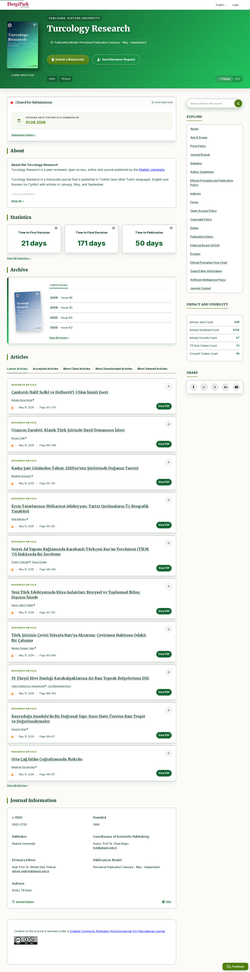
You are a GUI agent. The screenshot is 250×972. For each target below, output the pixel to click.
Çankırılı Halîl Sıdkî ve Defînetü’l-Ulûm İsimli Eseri (59, 392)
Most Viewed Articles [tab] (152, 368)
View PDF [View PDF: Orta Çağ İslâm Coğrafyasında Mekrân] (164, 773)
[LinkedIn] (225, 387)
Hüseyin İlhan (18, 729)
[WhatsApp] (204, 387)
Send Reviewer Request (116, 59)
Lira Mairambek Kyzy (59, 686)
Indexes (195, 193)
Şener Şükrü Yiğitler (22, 605)
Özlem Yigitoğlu (20, 562)
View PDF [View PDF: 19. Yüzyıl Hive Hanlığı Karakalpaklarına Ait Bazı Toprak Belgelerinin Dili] (164, 692)
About (194, 128)
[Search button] (238, 103)
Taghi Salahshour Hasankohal (28, 686)
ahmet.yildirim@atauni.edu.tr (30, 871)
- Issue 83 (61, 327)
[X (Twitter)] (215, 387)
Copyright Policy (201, 219)
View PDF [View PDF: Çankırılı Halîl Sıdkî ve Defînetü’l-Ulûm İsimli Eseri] (164, 406)
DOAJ (52, 78)
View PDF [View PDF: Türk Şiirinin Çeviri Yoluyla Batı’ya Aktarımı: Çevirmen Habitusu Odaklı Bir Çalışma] (164, 654)
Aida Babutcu (18, 519)
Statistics (196, 163)
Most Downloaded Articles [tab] (113, 368)
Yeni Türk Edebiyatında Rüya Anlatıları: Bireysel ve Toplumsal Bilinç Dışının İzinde (75, 595)
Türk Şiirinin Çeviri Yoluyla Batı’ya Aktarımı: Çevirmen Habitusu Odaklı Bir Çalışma (78, 638)
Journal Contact (200, 288)
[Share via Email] (236, 387)
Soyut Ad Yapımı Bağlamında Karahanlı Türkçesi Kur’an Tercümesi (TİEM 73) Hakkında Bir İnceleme (80, 552)
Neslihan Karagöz (21, 476)
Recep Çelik (18, 438)
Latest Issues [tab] (59, 285)
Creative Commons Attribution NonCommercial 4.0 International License (117, 931)
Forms (194, 202)
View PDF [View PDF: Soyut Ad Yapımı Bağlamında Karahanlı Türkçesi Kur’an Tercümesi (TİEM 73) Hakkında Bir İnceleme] (164, 568)
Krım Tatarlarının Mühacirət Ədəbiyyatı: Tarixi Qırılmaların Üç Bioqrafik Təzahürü (80, 509)
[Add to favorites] (168, 386)
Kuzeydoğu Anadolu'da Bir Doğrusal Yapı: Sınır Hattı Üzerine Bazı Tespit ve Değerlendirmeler (78, 719)
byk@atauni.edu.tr (105, 848)
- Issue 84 (61, 317)
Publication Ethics (201, 236)
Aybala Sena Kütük (21, 400)
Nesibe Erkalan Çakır (22, 648)
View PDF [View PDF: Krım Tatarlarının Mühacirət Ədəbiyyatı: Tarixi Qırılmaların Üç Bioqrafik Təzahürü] (164, 525)
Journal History (23, 902)
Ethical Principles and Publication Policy (211, 183)
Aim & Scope (198, 137)
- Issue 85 (61, 307)
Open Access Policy (203, 211)
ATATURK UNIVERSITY (83, 18)
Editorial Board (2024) (205, 245)
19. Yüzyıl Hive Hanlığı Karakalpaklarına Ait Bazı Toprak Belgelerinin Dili (80, 678)
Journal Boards (200, 154)
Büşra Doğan (39, 562)
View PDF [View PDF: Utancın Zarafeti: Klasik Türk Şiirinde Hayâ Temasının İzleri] (164, 444)
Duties (194, 228)
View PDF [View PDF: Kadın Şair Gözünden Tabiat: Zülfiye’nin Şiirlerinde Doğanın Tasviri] (164, 482)
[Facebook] (193, 387)
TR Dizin (65, 78)
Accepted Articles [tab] (45, 368)
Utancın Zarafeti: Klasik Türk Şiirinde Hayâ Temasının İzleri (68, 430)
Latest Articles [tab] (17, 368)
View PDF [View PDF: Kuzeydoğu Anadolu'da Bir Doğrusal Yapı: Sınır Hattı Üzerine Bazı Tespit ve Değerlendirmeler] (164, 735)
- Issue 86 (61, 297)
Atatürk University (151, 169)
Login (235, 4)
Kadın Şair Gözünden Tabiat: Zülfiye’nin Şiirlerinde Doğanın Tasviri (75, 468)
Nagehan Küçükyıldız (23, 767)
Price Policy (198, 146)
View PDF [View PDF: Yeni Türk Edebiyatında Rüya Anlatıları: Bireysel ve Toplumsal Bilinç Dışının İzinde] (164, 611)
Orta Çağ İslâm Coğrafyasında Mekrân (46, 760)
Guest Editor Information (206, 271)
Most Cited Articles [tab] (76, 368)
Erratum (195, 254)
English (221, 4)
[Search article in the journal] (214, 103)
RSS (166, 902)
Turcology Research (88, 28)
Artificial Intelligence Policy (208, 279)
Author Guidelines (202, 172)
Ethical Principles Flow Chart (208, 262)
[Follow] (224, 79)
